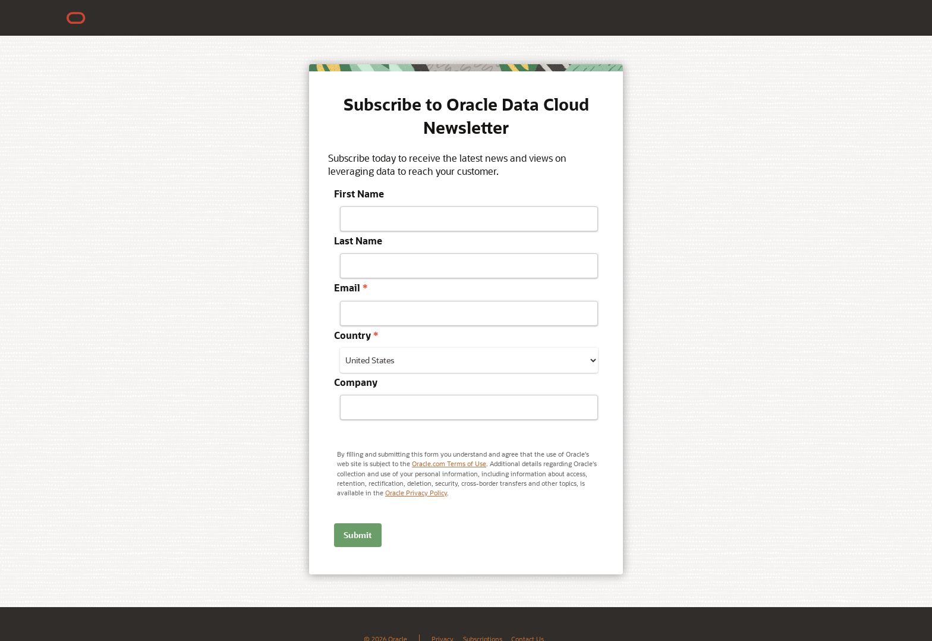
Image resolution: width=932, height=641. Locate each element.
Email (350, 287)
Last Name (358, 240)
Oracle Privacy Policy (416, 492)
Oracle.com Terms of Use (449, 463)
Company (355, 382)
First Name (359, 193)
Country (356, 335)
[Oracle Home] (76, 18)
